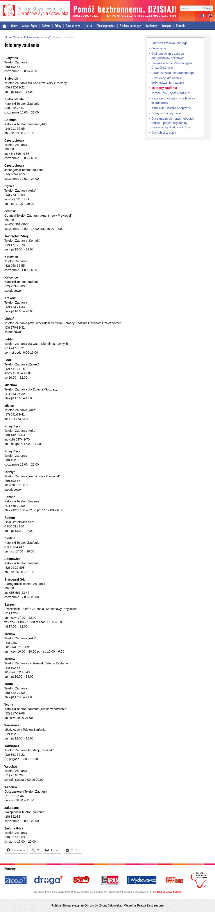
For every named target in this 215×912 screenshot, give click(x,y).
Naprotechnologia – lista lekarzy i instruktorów (173, 100)
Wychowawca (141, 880)
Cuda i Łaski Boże (173, 880)
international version (210, 15)
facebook (204, 15)
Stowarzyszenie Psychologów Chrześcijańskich (171, 65)
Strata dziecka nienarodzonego (172, 73)
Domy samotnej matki (166, 113)
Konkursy (151, 26)
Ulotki (88, 26)
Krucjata (166, 26)
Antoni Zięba (29, 26)
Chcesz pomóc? (106, 26)
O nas (14, 26)
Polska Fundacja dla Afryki (199, 880)
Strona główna (4, 26)
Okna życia (159, 48)
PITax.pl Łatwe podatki (168, 891)
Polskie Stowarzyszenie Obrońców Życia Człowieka (35, 10)
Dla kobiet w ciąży (163, 132)
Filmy (58, 26)
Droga (48, 880)
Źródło (15, 880)
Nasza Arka (109, 880)
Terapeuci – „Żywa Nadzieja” (170, 93)
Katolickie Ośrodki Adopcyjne (171, 108)
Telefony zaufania (164, 88)
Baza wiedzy (73, 26)
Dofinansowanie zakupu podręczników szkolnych (168, 56)
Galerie (46, 26)
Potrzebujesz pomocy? (37, 37)
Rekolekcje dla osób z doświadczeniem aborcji (167, 80)
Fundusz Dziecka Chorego (169, 43)
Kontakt (181, 26)
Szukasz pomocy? (130, 26)
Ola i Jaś (81, 880)
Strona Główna (13, 37)
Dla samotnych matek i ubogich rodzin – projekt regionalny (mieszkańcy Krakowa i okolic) (172, 123)
